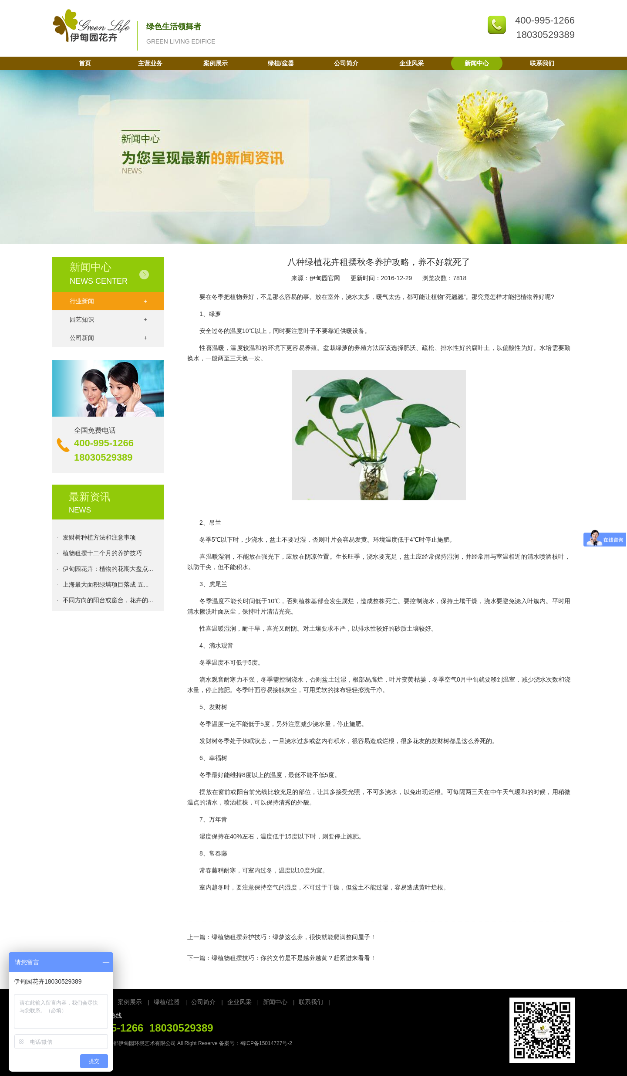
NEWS (80, 510)
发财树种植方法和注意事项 (99, 539)
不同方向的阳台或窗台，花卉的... (108, 601)
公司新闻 (108, 337)
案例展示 (215, 63)
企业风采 (411, 63)
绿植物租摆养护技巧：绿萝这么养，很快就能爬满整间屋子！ (294, 936)
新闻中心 (477, 63)
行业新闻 (108, 301)
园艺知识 (108, 319)
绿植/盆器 (281, 63)
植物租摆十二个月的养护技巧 (102, 554)
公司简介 (346, 63)
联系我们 (542, 63)
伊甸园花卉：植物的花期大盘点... (108, 570)
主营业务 (150, 63)
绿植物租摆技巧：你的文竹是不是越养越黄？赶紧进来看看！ (294, 957)
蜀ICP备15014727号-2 (266, 1043)
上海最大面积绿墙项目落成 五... (106, 586)
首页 (85, 63)
